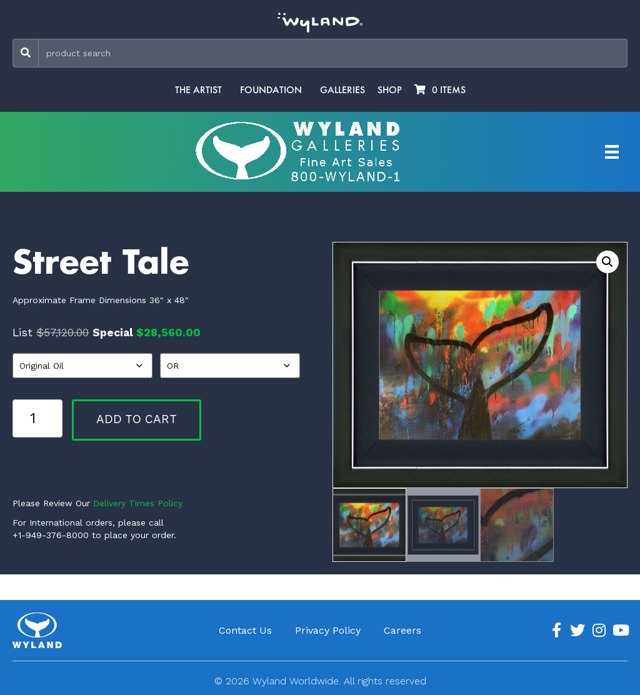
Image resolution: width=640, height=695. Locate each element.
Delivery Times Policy (137, 503)
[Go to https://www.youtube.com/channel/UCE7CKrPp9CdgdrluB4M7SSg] (620, 630)
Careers (402, 630)
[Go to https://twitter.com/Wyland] (577, 630)
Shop (390, 90)
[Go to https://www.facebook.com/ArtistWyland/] (556, 630)
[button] (607, 262)
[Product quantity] (37, 418)
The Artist (198, 90)
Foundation (271, 90)
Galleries (342, 90)
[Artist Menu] (612, 152)
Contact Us (245, 630)
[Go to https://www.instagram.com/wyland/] (598, 630)
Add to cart (136, 419)
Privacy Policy (328, 630)
